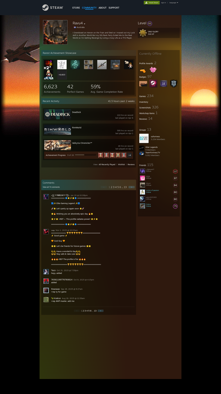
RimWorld (76, 127)
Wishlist (121, 164)
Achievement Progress (56, 155)
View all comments (51, 187)
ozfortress (155, 136)
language (172, 3)
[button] (159, 23)
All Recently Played (107, 164)
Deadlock (76, 112)
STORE (76, 7)
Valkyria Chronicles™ (82, 143)
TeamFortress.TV (152, 152)
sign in (163, 3)
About (103, 7)
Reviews (131, 164)
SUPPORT (114, 7)
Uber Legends (151, 147)
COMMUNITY (89, 7)
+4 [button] (130, 155)
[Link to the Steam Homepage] (55, 10)
